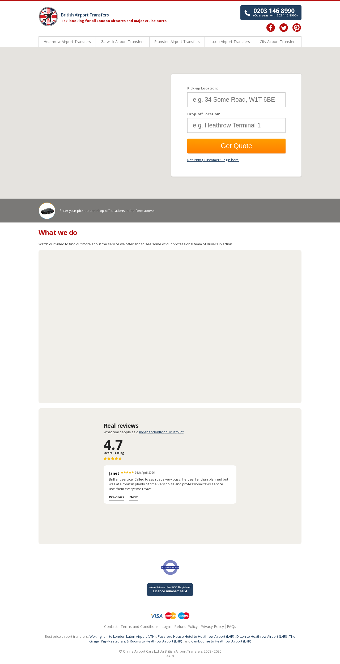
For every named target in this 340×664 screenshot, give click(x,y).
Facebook (270, 27)
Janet (114, 473)
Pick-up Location (202, 88)
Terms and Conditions (140, 626)
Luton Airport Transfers (230, 41)
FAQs (231, 626)
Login (166, 626)
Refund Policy (186, 626)
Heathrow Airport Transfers (67, 41)
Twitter (283, 27)
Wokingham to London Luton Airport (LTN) (123, 636)
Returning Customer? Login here (213, 159)
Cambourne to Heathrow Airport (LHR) (221, 641)
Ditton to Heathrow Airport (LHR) (262, 636)
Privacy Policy (212, 626)
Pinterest (296, 27)
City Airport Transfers (278, 41)
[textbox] (236, 99)
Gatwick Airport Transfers (122, 41)
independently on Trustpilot (161, 432)
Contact (111, 626)
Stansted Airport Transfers (177, 41)
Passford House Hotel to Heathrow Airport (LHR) (196, 636)
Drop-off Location (203, 114)
